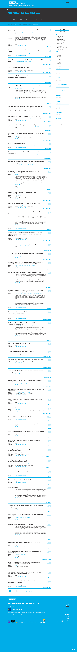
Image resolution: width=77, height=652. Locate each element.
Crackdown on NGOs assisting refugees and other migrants (23, 116)
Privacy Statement (62, 622)
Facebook (67, 604)
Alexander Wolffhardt (19, 165)
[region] (62, 58)
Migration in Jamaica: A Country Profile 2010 (19, 479)
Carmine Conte (18, 53)
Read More (17, 98)
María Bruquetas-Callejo (19, 61)
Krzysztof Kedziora (18, 374)
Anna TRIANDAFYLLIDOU (21, 293)
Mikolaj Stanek (18, 584)
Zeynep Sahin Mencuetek (27, 315)
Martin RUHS (18, 195)
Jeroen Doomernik (28, 61)
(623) (59, 58)
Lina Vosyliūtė (18, 89)
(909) (59, 43)
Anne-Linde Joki (31, 326)
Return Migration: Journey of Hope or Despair (19, 416)
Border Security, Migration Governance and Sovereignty (22, 424)
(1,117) (59, 38)
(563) (59, 59)
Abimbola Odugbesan (26, 392)
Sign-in (67, 2)
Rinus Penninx (18, 237)
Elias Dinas (24, 452)
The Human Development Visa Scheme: (18, 343)
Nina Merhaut (23, 69)
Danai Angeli (25, 265)
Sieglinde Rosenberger (19, 205)
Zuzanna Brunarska (24, 353)
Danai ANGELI (30, 293)
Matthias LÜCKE (27, 215)
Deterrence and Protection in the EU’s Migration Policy (22, 244)
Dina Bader (17, 136)
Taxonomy (15, 5)
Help (67, 618)
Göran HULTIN (18, 174)
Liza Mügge (26, 257)
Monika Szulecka (18, 110)
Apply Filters (62, 29)
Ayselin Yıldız (23, 554)
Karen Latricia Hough (27, 517)
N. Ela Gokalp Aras (19, 315)
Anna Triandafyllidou (19, 246)
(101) (59, 46)
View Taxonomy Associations (20, 45)
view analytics (59, 24)
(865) (59, 64)
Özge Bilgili (17, 326)
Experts (20, 5)
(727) (59, 61)
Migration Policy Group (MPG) (27, 32)
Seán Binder (23, 155)
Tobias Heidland (29, 452)
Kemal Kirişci (17, 554)
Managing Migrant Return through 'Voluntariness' (20, 524)
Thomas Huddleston (19, 145)
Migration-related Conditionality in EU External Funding (22, 125)
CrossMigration (16, 2)
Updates (28, 5)
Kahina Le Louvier (18, 517)
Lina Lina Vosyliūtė (19, 118)
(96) (62, 47)
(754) (59, 62)
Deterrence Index (12, 487)
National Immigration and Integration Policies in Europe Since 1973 (25, 59)
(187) (60, 42)
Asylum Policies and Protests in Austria (18, 67)
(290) (61, 40)
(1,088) (61, 39)
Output (32, 5)
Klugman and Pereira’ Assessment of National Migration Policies (24, 272)
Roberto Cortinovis (18, 127)
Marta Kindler (17, 353)
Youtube (67, 606)
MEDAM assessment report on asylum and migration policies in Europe (26, 212)
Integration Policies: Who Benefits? (17, 143)
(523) (59, 56)
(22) (59, 55)
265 (29, 591)
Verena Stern (17, 69)
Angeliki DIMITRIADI (33, 265)
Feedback (65, 616)
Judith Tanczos (18, 32)
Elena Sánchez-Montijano (28, 145)
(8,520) (61, 36)
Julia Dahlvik (17, 409)
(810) (59, 45)
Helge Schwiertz (18, 392)
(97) (60, 49)
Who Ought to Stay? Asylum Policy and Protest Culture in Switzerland (26, 133)
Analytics (65, 620)
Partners (16, 609)
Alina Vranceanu (18, 452)
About (24, 5)
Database (10, 5)
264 (26, 591)
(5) (58, 54)
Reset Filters (62, 31)
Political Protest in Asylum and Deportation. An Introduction (23, 203)
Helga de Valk (18, 384)
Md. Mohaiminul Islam (19, 363)
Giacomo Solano (18, 79)
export (63, 24)
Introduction (11, 408)
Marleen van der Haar (19, 257)
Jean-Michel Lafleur (25, 584)
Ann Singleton (18, 565)
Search (41, 20)
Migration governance (16, 16)
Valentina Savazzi (24, 53)
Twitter (67, 603)
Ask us (73, 649)
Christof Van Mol (24, 384)
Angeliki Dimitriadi (26, 246)
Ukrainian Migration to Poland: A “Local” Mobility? (20, 351)
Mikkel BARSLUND (19, 215)
